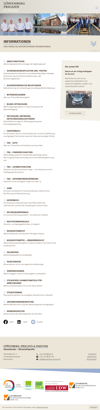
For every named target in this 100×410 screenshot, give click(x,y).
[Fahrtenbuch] (30, 134)
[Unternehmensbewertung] (30, 303)
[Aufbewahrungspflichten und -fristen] (30, 74)
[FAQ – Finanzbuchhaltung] (30, 156)
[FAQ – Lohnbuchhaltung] (30, 169)
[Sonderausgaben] (30, 272)
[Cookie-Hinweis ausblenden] (94, 407)
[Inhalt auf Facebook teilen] (10, 322)
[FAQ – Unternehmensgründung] (30, 180)
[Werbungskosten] (30, 312)
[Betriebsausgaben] (30, 96)
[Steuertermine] (30, 293)
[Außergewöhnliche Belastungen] (30, 86)
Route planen (92, 359)
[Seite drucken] (39, 322)
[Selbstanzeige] (30, 263)
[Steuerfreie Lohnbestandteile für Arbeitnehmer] (30, 283)
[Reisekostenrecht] (30, 232)
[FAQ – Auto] (30, 144)
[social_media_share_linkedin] (24, 322)
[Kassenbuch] (30, 203)
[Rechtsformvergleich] (30, 223)
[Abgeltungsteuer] (30, 62)
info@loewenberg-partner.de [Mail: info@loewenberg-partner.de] (49, 359)
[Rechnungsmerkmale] (30, 213)
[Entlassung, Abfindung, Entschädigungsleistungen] (30, 120)
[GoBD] (30, 191)
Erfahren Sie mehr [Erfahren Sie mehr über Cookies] (42, 407)
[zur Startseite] (14, 7)
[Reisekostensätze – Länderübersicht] (30, 243)
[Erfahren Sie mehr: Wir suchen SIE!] (75, 113)
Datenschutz (91, 356)
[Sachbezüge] (30, 253)
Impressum (92, 354)
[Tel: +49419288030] (46, 354)
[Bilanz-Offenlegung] (30, 107)
